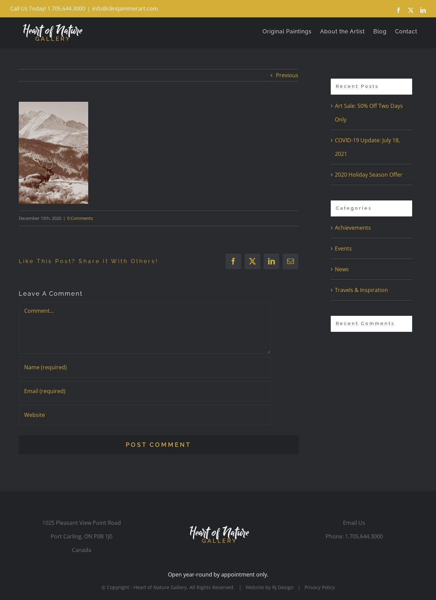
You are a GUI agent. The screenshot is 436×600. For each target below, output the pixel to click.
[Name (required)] (144, 367)
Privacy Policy (320, 587)
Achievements (353, 227)
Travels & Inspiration (361, 290)
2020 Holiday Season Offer (369, 174)
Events (343, 248)
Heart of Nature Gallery (160, 587)
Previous (287, 75)
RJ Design (283, 587)
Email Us (354, 522)
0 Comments (80, 218)
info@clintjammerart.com (125, 8)
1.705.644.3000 (364, 536)
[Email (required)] (144, 391)
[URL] (144, 415)
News (342, 269)
